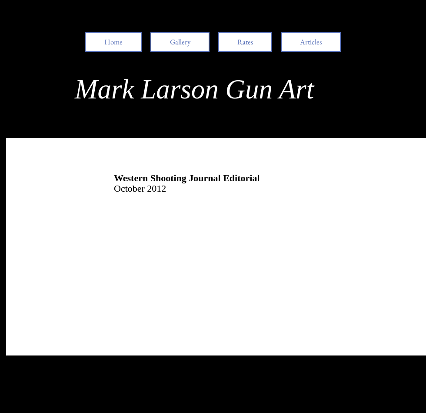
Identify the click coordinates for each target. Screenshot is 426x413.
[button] (311, 42)
